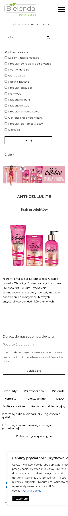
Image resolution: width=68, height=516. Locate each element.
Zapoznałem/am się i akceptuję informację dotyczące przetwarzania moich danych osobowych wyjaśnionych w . (33, 357)
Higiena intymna (18, 81)
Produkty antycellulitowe (23, 111)
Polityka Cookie (31, 490)
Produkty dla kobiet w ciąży (25, 123)
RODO (6, 361)
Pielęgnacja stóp (18, 105)
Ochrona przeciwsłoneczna (25, 117)
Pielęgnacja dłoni (19, 99)
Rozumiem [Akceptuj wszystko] (21, 498)
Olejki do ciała (17, 75)
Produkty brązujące (20, 87)
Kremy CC (14, 93)
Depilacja (14, 129)
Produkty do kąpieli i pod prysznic (29, 63)
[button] (10, 155)
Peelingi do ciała (18, 69)
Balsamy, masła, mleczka (24, 57)
